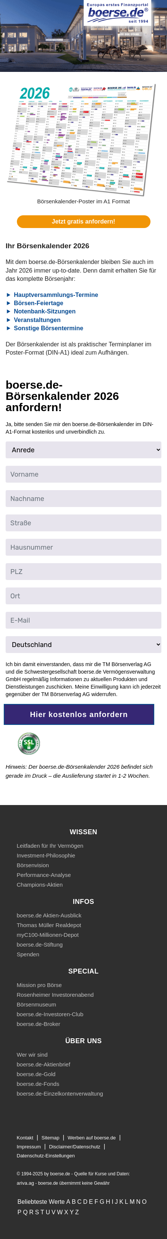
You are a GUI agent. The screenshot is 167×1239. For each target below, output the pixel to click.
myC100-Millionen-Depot (48, 935)
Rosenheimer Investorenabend (55, 994)
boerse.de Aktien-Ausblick (49, 915)
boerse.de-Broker (38, 1024)
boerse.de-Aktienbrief (44, 1064)
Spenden (28, 954)
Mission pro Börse (39, 985)
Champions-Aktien (40, 884)
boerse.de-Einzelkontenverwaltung (60, 1093)
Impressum (29, 1147)
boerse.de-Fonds (38, 1084)
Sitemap (51, 1138)
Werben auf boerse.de (92, 1138)
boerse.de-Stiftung (40, 944)
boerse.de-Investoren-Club (50, 1014)
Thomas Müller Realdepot (49, 925)
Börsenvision (33, 865)
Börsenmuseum (36, 1004)
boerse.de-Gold (36, 1074)
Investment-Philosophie (46, 855)
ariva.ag (25, 1183)
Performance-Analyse (44, 875)
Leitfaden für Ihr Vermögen (50, 845)
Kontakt (25, 1138)
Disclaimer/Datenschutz (75, 1147)
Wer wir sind (32, 1054)
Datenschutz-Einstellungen (46, 1155)
